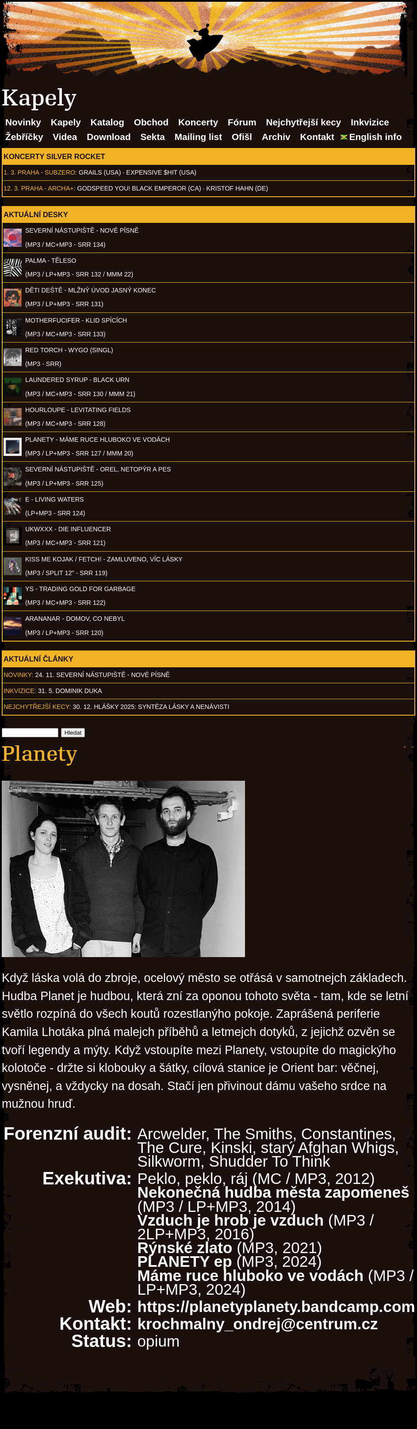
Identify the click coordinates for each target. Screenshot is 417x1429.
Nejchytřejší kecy (303, 122)
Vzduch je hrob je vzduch (231, 1220)
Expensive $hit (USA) (161, 172)
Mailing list (198, 137)
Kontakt (317, 137)
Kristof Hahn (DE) (237, 188)
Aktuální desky (36, 214)
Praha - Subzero (46, 172)
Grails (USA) (100, 172)
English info (375, 137)
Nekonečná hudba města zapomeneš (273, 1192)
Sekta (152, 137)
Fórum (242, 122)
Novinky (23, 122)
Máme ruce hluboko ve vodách (251, 1275)
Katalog (107, 122)
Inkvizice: (20, 690)
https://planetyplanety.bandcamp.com (276, 1306)
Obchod (151, 122)
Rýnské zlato (185, 1247)
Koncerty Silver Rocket (54, 156)
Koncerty (198, 122)
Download (108, 137)
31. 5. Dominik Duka (70, 690)
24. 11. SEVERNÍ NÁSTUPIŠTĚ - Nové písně (102, 674)
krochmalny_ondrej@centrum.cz (258, 1323)
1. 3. (10, 172)
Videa (65, 137)
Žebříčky (24, 137)
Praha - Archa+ (47, 188)
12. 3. (11, 188)
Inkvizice (370, 122)
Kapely (66, 122)
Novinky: (19, 674)
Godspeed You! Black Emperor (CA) (139, 188)
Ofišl (242, 137)
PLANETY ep (185, 1261)
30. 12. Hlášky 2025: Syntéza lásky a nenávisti (151, 706)
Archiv (276, 137)
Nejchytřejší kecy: (37, 706)
